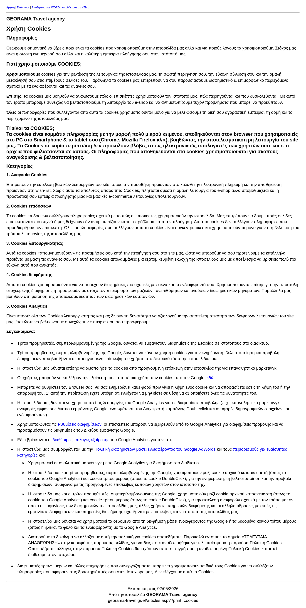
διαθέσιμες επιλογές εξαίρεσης (80, 439)
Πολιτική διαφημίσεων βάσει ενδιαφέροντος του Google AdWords (155, 449)
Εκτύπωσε (23, 7)
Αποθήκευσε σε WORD (46, 7)
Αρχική (10, 7)
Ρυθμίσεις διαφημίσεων (79, 424)
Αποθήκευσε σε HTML (75, 7)
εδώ (210, 377)
